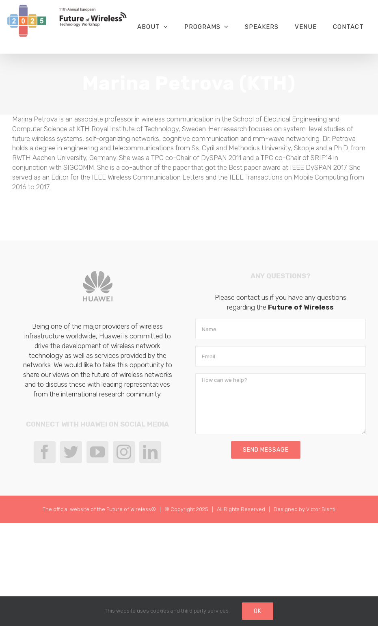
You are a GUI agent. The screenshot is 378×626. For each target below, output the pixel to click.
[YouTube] (97, 452)
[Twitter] (71, 452)
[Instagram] (124, 452)
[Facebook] (45, 452)
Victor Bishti (320, 509)
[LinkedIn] (150, 452)
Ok (257, 611)
